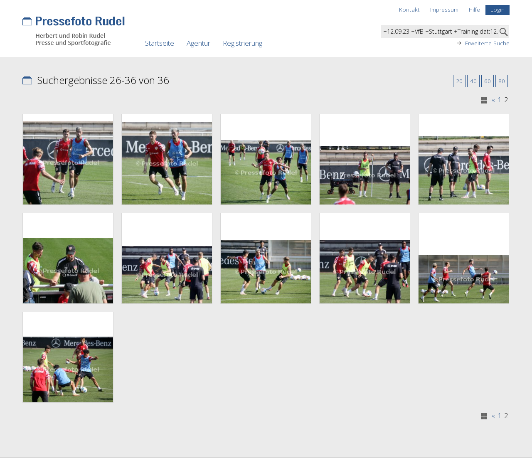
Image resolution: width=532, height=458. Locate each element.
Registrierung (242, 43)
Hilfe (474, 9)
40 (473, 81)
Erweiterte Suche (487, 43)
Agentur (198, 43)
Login (497, 9)
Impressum (444, 9)
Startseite (159, 43)
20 (459, 81)
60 (487, 81)
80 (501, 81)
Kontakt (409, 9)
